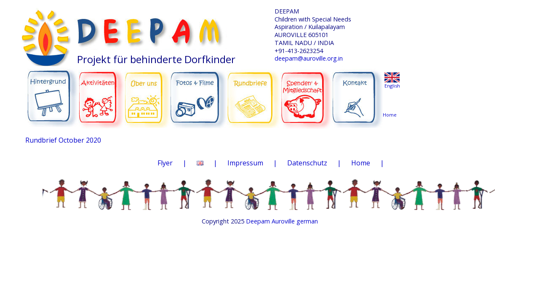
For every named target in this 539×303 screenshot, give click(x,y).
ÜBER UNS (147, 92)
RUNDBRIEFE (253, 91)
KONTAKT (358, 93)
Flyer (165, 162)
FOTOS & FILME (198, 94)
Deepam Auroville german (282, 221)
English (392, 85)
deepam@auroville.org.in (309, 58)
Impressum (245, 162)
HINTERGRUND (52, 93)
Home (360, 162)
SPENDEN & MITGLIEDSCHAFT (306, 93)
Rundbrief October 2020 (63, 140)
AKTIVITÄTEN (102, 93)
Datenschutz (307, 162)
